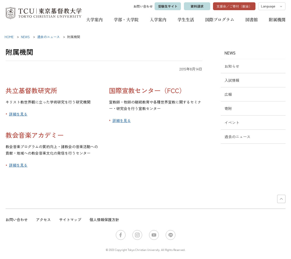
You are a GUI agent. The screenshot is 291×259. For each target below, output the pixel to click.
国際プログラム (219, 19)
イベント (232, 122)
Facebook (121, 235)
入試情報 (232, 80)
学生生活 (185, 19)
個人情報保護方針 (104, 219)
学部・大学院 (126, 19)
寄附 (228, 108)
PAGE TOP (281, 199)
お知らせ (232, 66)
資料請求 (196, 6)
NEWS (230, 53)
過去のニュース (237, 136)
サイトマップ (70, 219)
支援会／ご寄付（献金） (234, 6)
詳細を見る (18, 114)
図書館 (251, 19)
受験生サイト (167, 6)
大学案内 (94, 19)
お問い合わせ (143, 6)
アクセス (43, 219)
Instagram (137, 235)
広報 (228, 94)
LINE (170, 235)
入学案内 (158, 19)
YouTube (154, 235)
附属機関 (277, 19)
